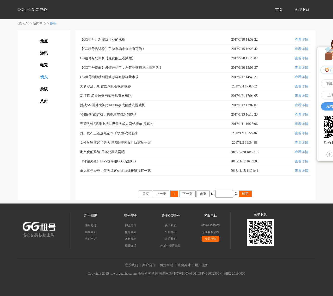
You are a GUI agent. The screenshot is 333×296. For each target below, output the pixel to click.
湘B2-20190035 (234, 273)
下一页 (187, 194)
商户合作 (149, 265)
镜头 (53, 23)
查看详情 (301, 39)
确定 (245, 194)
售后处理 (91, 225)
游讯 (44, 53)
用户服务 (201, 265)
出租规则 (91, 232)
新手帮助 (91, 215)
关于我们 (170, 225)
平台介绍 (170, 232)
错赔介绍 (130, 245)
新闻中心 (39, 23)
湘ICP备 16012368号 (208, 273)
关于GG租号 (170, 215)
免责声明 (166, 265)
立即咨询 (210, 238)
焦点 (44, 41)
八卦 (44, 101)
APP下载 (302, 9)
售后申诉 (91, 238)
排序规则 (130, 232)
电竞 (44, 65)
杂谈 (44, 89)
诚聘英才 (184, 265)
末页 (203, 194)
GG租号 (23, 23)
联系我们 (170, 238)
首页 (279, 9)
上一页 (161, 194)
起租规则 (130, 238)
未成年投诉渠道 (170, 245)
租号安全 (130, 215)
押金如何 (130, 225)
